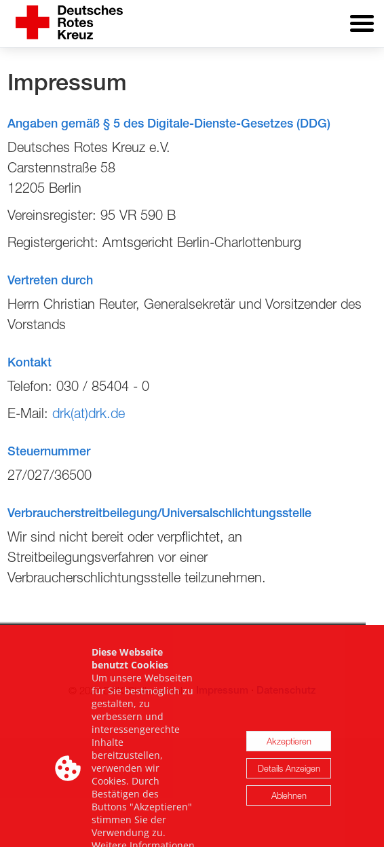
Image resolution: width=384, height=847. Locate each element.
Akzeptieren (289, 764)
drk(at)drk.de (88, 413)
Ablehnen (289, 818)
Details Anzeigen (289, 791)
